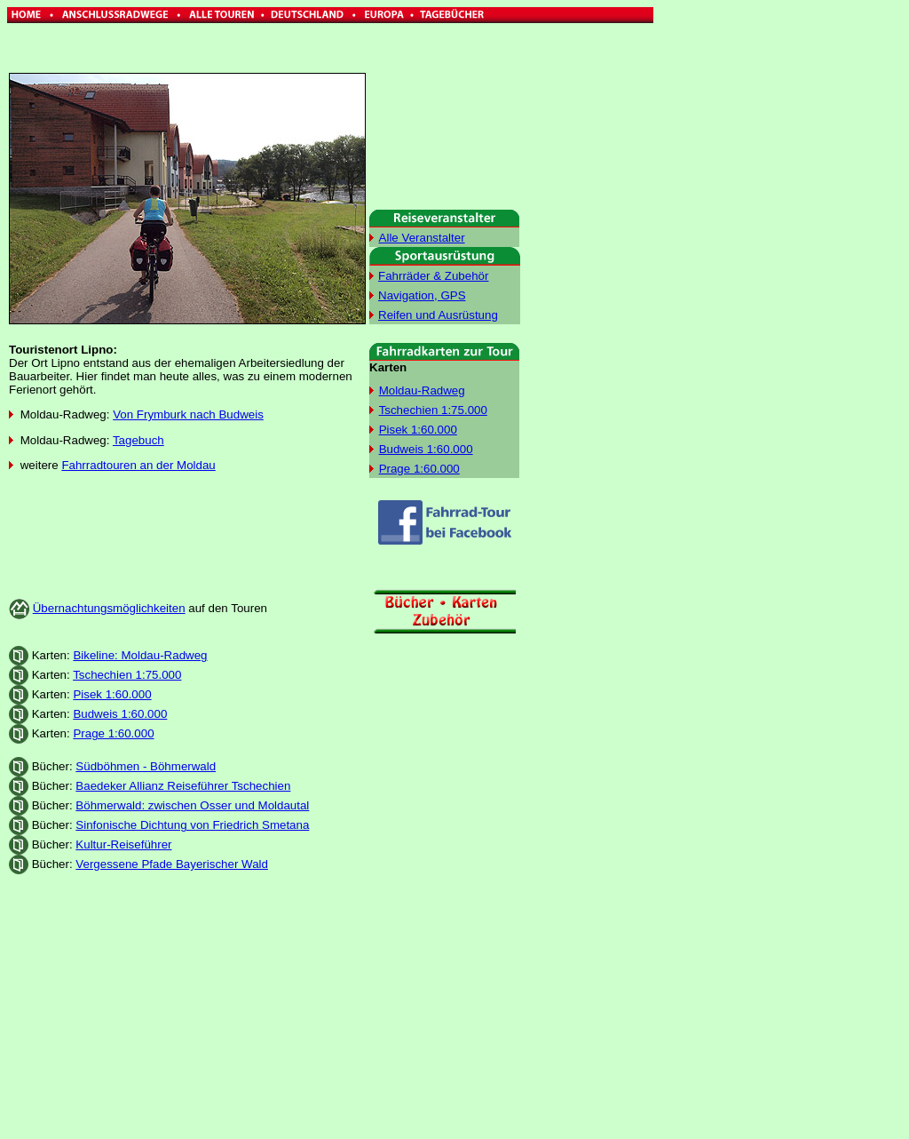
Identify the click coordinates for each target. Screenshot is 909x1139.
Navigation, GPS (422, 295)
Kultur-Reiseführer (123, 844)
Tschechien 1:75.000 (127, 674)
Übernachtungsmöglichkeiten (109, 608)
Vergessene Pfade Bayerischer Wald (171, 864)
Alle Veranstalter (422, 237)
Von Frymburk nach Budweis (188, 414)
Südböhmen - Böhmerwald (145, 766)
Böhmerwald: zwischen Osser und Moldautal (192, 805)
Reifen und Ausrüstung (438, 315)
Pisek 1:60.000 (112, 694)
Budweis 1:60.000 (120, 714)
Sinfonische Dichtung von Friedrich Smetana (192, 825)
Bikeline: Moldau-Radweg (140, 655)
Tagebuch (138, 440)
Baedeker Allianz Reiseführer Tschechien (182, 786)
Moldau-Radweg (422, 390)
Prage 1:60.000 (113, 733)
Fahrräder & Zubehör (433, 276)
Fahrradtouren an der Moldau (138, 465)
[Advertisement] (730, 273)
